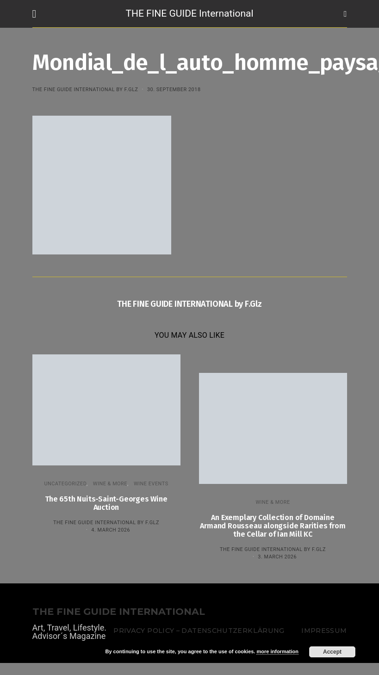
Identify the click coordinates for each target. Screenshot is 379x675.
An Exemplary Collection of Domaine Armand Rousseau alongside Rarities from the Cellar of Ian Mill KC (272, 526)
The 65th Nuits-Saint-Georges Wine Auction (106, 503)
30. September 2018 (174, 90)
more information (277, 651)
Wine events (151, 484)
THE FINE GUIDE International (189, 13)
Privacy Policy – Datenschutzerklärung (198, 630)
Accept (332, 652)
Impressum (324, 630)
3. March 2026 (277, 557)
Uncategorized (65, 484)
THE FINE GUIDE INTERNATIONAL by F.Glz (85, 90)
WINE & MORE (110, 484)
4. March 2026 (110, 530)
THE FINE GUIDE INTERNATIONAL (118, 612)
